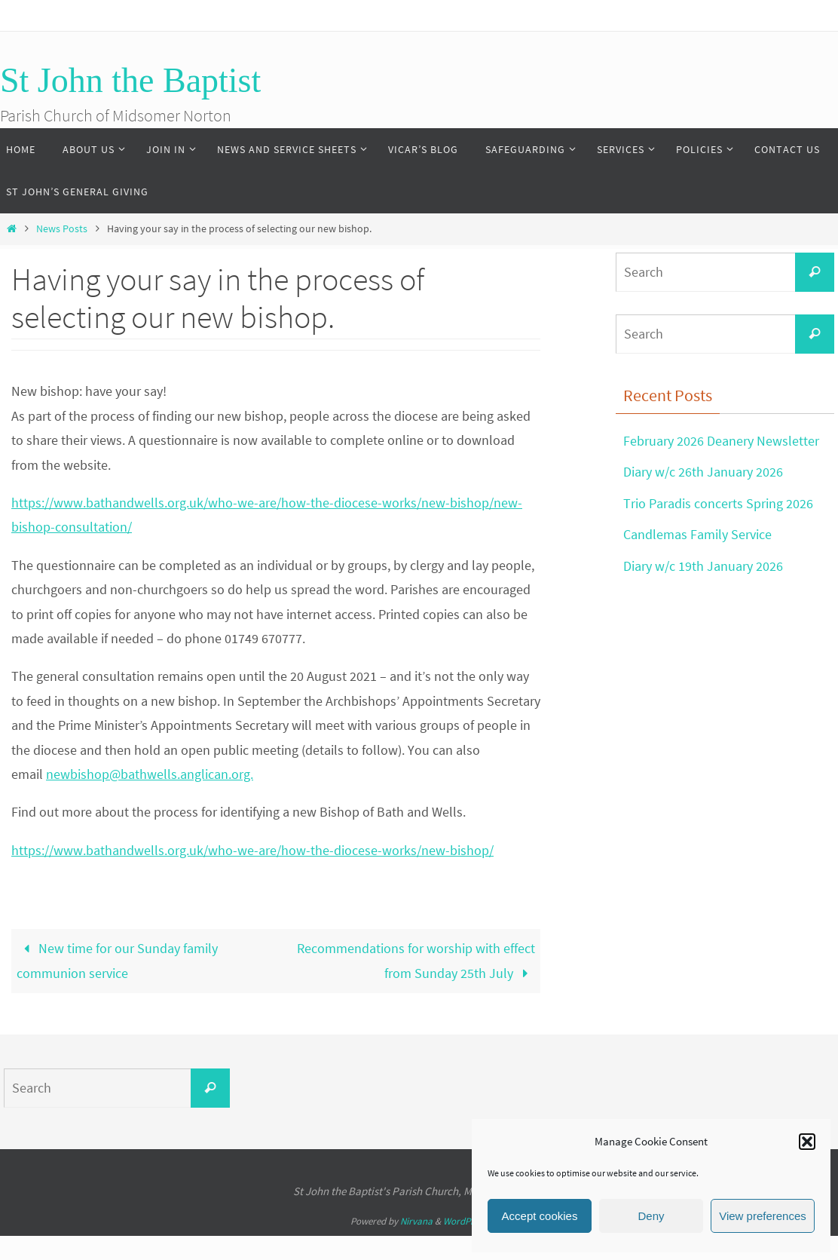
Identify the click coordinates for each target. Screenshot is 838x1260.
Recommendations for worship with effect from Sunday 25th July (416, 960)
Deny (651, 1215)
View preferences (762, 1215)
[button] (807, 1141)
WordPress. (465, 1221)
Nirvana (416, 1221)
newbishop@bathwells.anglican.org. (149, 774)
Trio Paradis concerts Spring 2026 (718, 503)
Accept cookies (540, 1215)
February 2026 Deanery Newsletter (721, 440)
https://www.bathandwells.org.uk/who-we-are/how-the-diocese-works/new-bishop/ (252, 850)
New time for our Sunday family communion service (117, 960)
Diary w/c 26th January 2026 (703, 471)
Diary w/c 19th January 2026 (703, 566)
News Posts (61, 228)
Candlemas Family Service (697, 534)
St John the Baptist (130, 80)
